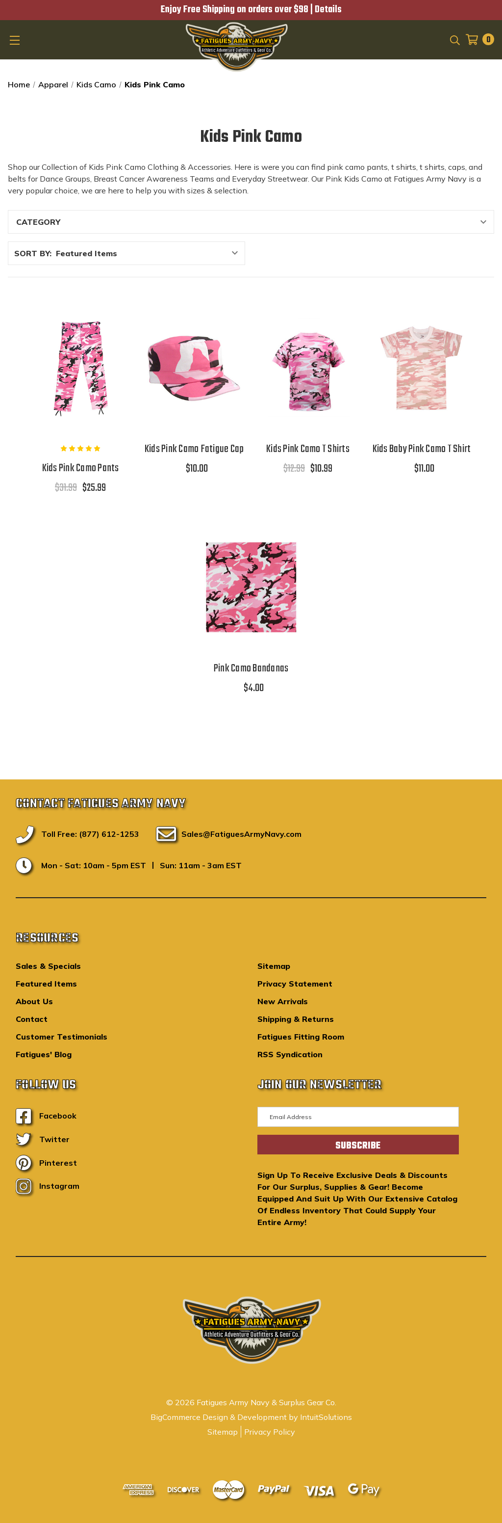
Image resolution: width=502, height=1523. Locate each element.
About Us (34, 1001)
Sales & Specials (48, 966)
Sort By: (32, 253)
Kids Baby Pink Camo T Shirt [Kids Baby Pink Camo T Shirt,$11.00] (422, 449)
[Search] (454, 39)
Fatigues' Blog (44, 1054)
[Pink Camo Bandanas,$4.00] (251, 587)
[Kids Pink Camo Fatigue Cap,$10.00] (194, 367)
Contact (32, 1019)
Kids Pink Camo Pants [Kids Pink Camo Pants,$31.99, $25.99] (80, 468)
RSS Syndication (290, 1054)
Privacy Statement (294, 984)
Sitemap (273, 966)
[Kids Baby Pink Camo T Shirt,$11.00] (421, 367)
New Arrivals (282, 1001)
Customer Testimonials (61, 1037)
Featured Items (46, 984)
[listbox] (149, 253)
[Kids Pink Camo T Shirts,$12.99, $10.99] (307, 367)
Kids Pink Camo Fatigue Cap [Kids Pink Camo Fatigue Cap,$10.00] (194, 449)
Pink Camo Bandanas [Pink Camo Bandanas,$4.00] (251, 668)
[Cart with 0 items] (477, 39)
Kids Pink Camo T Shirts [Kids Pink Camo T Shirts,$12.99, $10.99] (308, 449)
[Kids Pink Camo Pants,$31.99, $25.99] (80, 367)
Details (328, 9)
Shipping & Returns (295, 1019)
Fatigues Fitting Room (300, 1037)
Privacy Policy (269, 1432)
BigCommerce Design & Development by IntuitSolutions (251, 1417)
